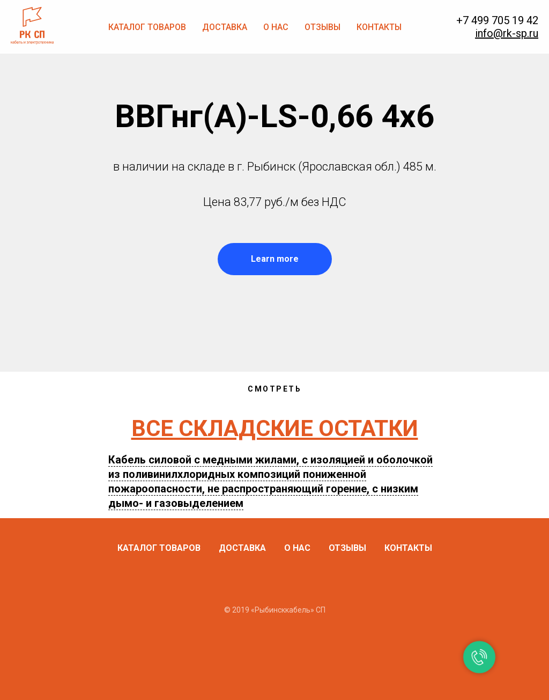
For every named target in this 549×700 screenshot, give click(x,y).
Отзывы (322, 27)
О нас (275, 27)
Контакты (379, 27)
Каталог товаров (147, 27)
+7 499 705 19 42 (497, 20)
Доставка (224, 27)
